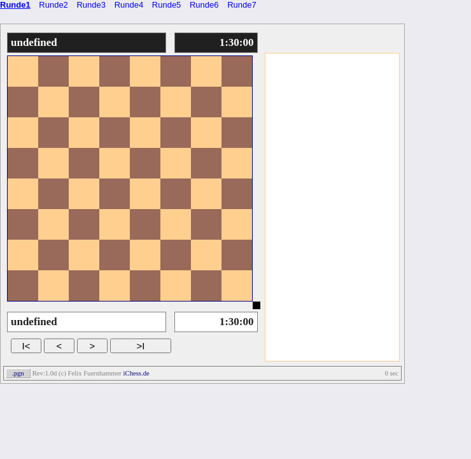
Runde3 (91, 5)
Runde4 (129, 5)
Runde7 (242, 5)
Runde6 (204, 5)
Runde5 (166, 5)
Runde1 (15, 5)
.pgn (18, 373)
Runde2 (53, 5)
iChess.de (136, 373)
